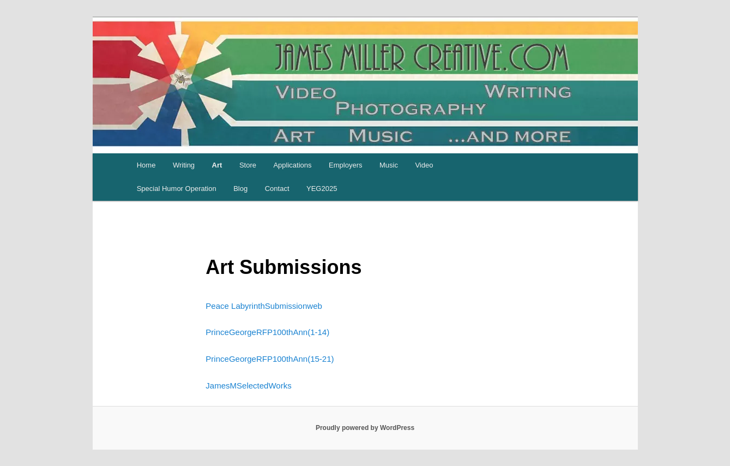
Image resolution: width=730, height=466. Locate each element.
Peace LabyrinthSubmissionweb (264, 305)
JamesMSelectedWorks (248, 385)
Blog (240, 188)
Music (388, 165)
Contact (277, 188)
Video (424, 165)
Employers (345, 165)
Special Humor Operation (176, 188)
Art (217, 165)
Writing (184, 165)
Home (146, 165)
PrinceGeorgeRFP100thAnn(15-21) (270, 358)
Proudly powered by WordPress (365, 428)
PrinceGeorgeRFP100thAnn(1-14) (267, 332)
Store (247, 165)
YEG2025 (321, 188)
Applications (292, 165)
